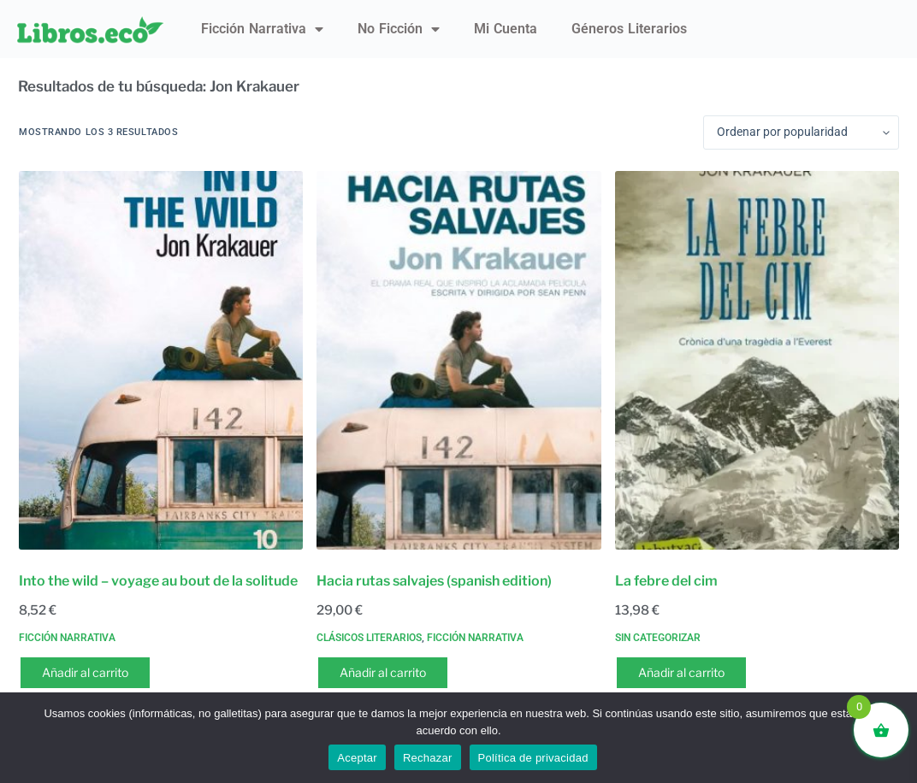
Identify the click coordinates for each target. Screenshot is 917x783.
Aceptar (357, 757)
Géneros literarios (629, 29)
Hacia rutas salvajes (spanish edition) (434, 581)
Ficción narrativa (262, 29)
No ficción (399, 29)
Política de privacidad (533, 757)
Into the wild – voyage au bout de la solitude (158, 581)
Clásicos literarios (369, 638)
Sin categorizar (658, 638)
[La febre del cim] (757, 360)
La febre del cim (666, 581)
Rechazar (428, 757)
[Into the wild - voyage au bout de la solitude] (161, 360)
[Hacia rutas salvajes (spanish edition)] (458, 360)
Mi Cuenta (505, 29)
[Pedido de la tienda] (801, 132)
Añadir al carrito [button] (85, 672)
